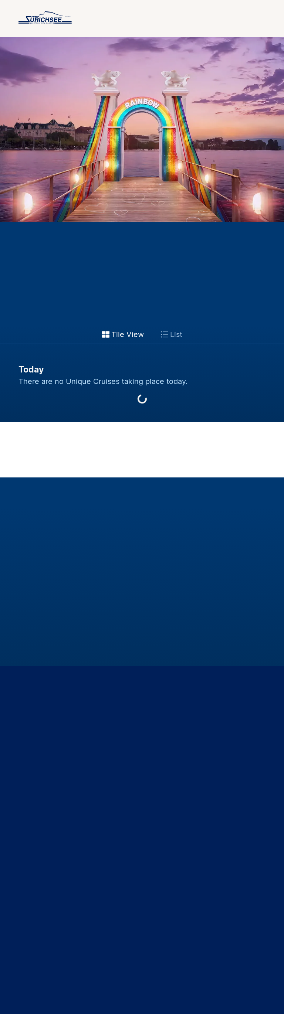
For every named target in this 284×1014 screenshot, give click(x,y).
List (171, 334)
